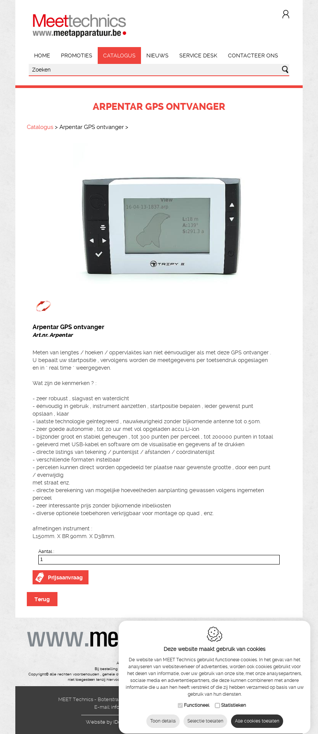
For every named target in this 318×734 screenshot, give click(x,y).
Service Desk (198, 55)
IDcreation (111, 722)
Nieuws (157, 55)
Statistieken (233, 701)
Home (42, 55)
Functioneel (196, 701)
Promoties (76, 55)
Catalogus (119, 55)
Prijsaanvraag (65, 577)
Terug (42, 599)
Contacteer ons (253, 55)
